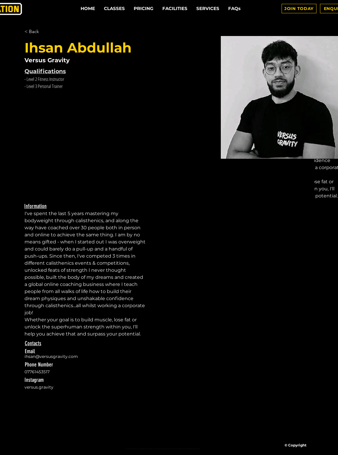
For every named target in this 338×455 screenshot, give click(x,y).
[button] (208, 8)
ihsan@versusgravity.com (51, 356)
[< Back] (36, 31)
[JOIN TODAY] (299, 8)
